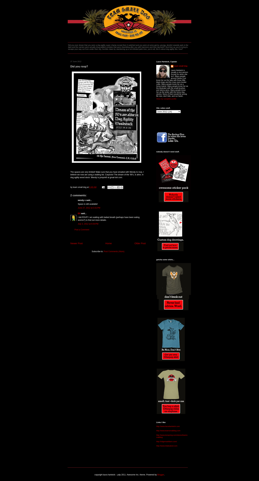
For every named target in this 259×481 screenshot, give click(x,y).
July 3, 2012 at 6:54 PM (88, 224)
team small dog (180, 66)
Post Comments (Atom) (114, 251)
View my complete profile (166, 99)
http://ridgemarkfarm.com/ (166, 442)
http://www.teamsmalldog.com (168, 431)
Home (108, 243)
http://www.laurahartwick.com (168, 426)
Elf (79, 213)
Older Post (140, 243)
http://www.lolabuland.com (166, 446)
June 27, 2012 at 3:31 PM (89, 208)
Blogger (160, 475)
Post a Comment (81, 230)
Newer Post (76, 243)
